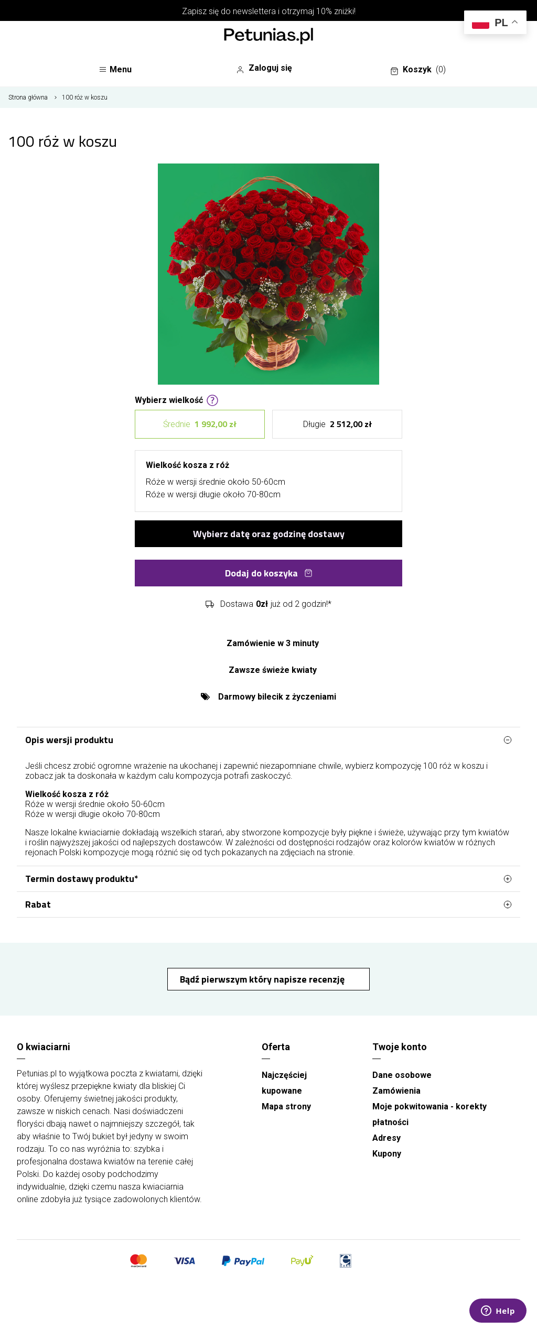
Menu (115, 69)
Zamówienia (396, 1091)
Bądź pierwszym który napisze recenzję (263, 979)
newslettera (254, 11)
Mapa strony (286, 1106)
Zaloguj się (264, 68)
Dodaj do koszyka (269, 573)
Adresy (386, 1138)
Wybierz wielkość (177, 399)
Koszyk (418, 70)
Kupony (386, 1154)
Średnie (200, 424)
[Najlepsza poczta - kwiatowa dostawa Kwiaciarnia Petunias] (268, 37)
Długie (337, 424)
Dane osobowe (402, 1075)
